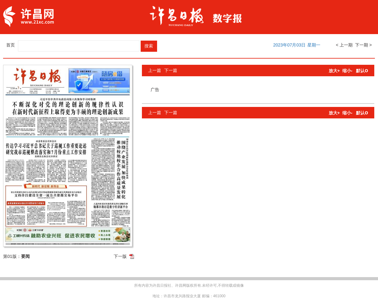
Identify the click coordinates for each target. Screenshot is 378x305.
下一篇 (170, 70)
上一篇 (154, 70)
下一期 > (363, 44)
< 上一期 (344, 44)
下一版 (120, 256)
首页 (10, 44)
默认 (362, 70)
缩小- (347, 70)
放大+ (334, 70)
